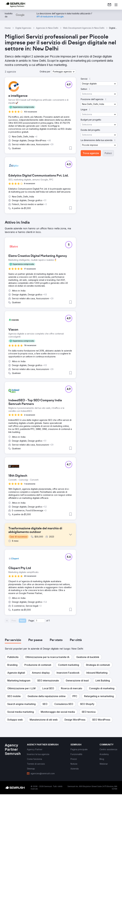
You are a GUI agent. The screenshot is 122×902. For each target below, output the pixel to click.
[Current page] (40, 728)
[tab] (13, 748)
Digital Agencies (23, 28)
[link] (109, 5)
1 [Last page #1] (49, 728)
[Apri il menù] (116, 5)
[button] (63, 72)
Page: (31, 728)
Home (8, 28)
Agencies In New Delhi (47, 28)
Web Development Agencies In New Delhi (83, 28)
